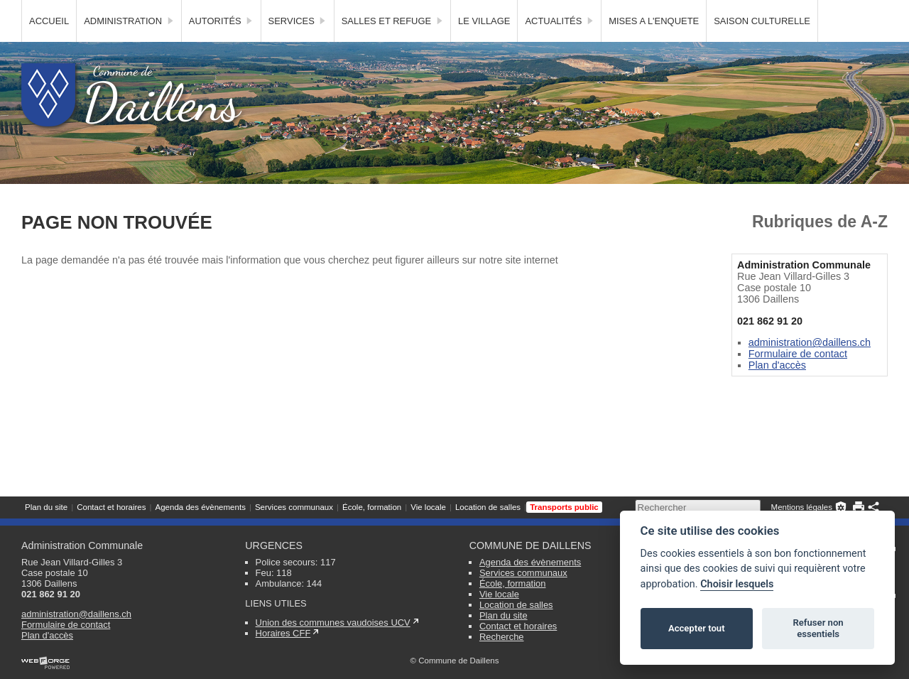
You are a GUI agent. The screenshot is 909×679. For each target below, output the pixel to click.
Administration (129, 46)
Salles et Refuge (392, 46)
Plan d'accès (777, 390)
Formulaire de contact (798, 379)
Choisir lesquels (736, 584)
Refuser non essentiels (818, 628)
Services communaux (294, 10)
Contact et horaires (111, 10)
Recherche (501, 636)
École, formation (371, 10)
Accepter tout (696, 628)
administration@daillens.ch (810, 368)
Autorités (221, 46)
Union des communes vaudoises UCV (333, 622)
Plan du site (46, 10)
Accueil (49, 46)
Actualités (559, 46)
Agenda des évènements (200, 10)
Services (297, 46)
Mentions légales (801, 10)
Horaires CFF (283, 633)
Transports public (564, 10)
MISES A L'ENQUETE (654, 46)
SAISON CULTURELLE (762, 46)
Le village (484, 46)
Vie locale (428, 10)
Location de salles (488, 10)
